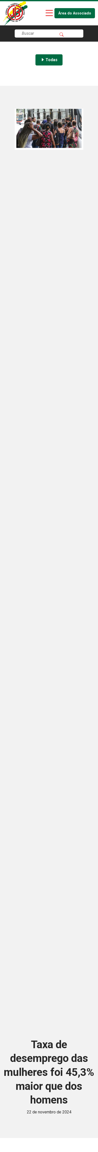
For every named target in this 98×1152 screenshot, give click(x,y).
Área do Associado (74, 13)
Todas (49, 59)
